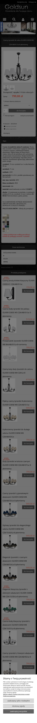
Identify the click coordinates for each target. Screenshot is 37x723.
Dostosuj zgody (18, 706)
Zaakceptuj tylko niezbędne (18, 701)
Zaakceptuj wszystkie (18, 711)
